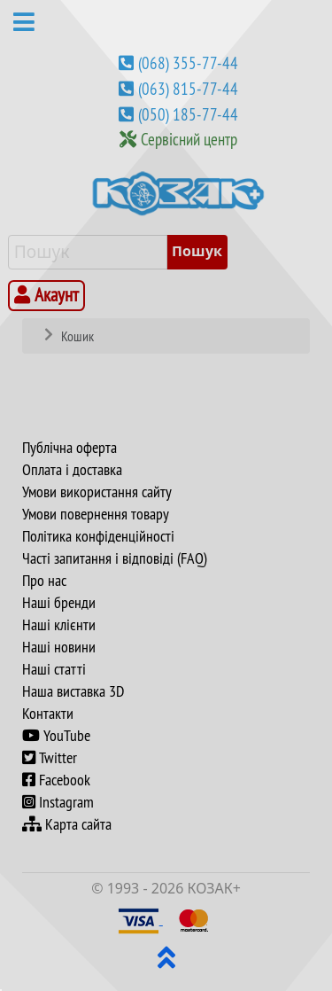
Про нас (44, 580)
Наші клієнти (59, 625)
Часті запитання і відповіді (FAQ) (114, 558)
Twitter (49, 758)
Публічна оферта (69, 447)
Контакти (47, 713)
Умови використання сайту (97, 492)
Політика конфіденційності (98, 536)
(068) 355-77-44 (188, 63)
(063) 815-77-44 (188, 88)
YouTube (56, 735)
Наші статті (54, 669)
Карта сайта (67, 824)
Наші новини (59, 647)
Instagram (58, 802)
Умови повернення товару (95, 514)
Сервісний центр (189, 139)
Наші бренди (59, 603)
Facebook (56, 780)
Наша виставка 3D (73, 691)
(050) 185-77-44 (188, 114)
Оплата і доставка (72, 470)
